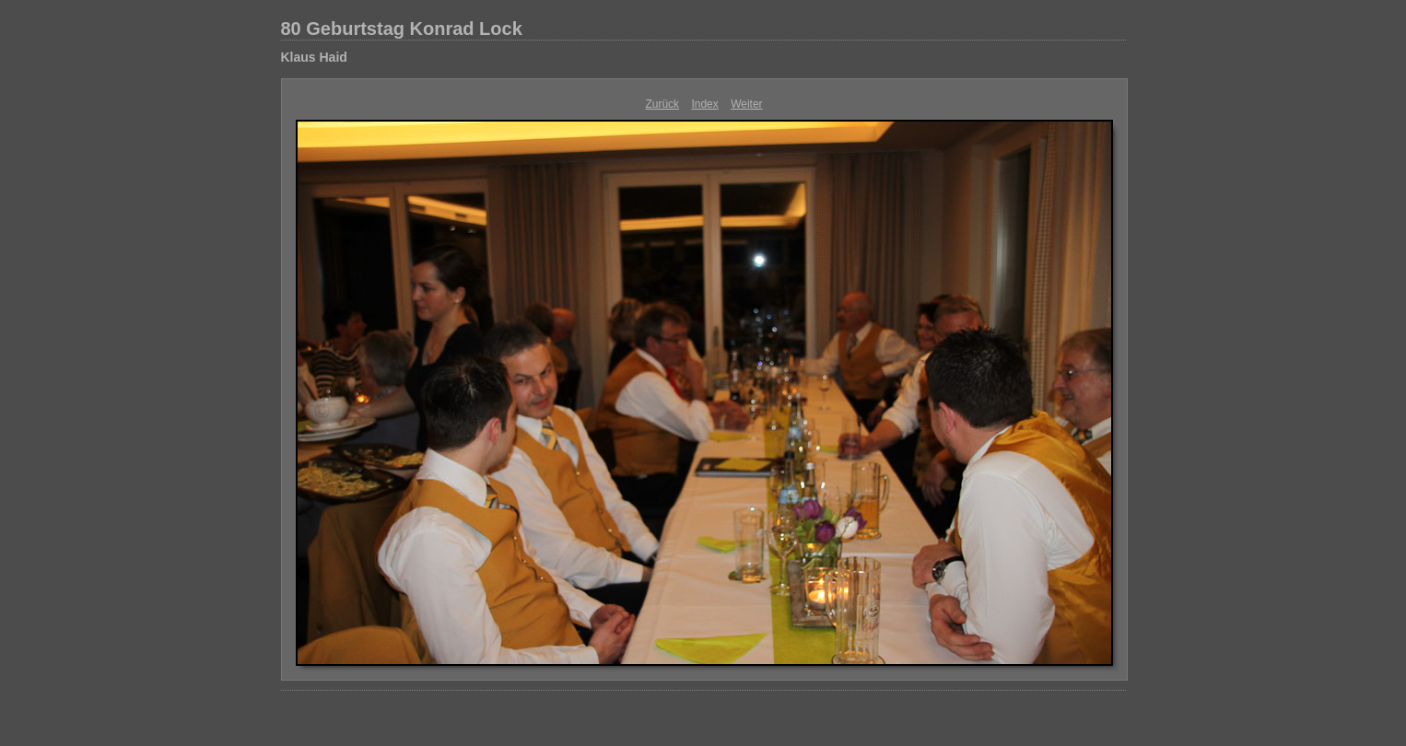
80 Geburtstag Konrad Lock (401, 28)
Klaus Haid (314, 57)
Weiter (746, 104)
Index (704, 104)
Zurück (662, 104)
